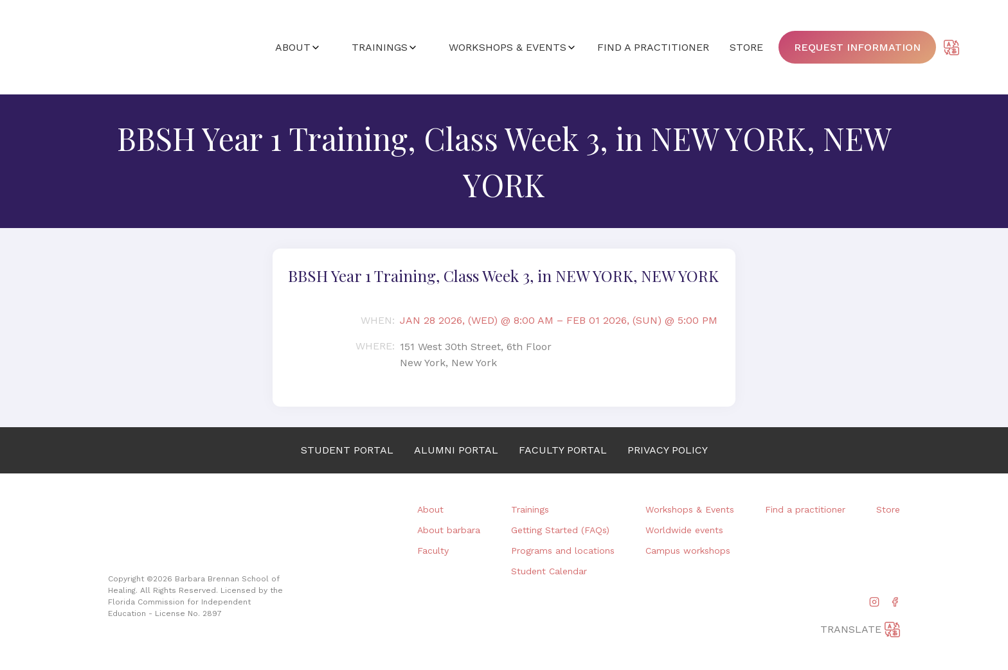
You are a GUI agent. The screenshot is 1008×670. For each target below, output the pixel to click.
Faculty (433, 550)
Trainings (530, 509)
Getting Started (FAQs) (560, 530)
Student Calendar (549, 571)
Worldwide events (684, 530)
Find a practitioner (805, 509)
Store (888, 509)
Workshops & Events (689, 509)
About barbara (448, 530)
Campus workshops (687, 550)
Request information (857, 47)
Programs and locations (563, 550)
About (430, 509)
